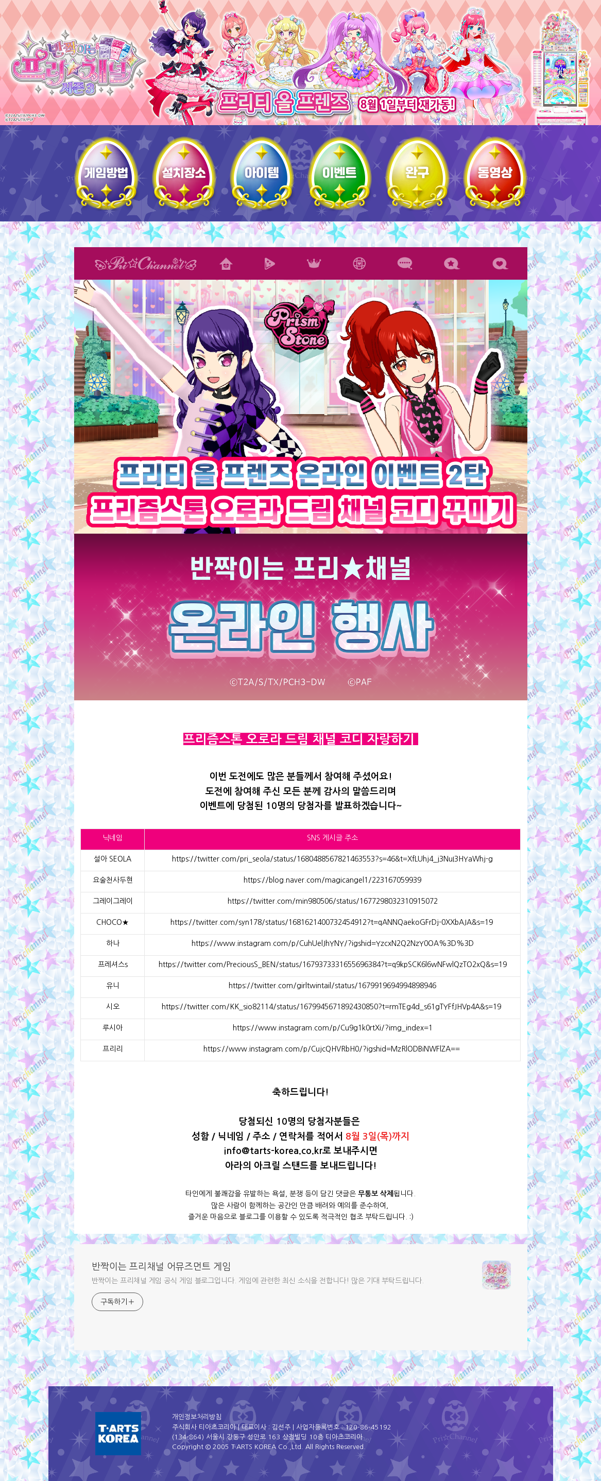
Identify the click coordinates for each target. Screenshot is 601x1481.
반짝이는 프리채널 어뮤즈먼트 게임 (161, 1266)
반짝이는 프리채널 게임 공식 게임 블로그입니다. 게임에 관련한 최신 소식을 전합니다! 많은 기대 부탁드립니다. (258, 1280)
